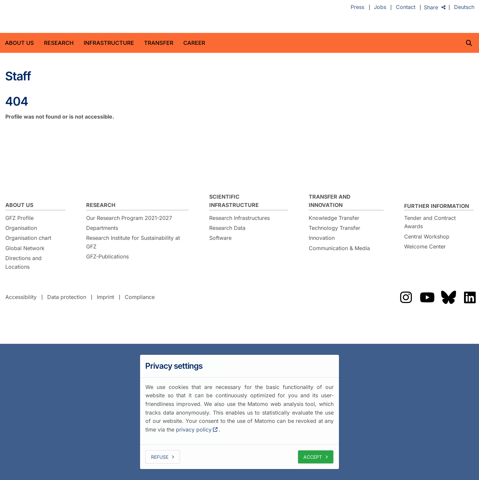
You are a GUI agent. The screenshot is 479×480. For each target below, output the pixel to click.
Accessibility (21, 297)
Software (220, 238)
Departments (102, 228)
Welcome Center (425, 246)
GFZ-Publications (107, 256)
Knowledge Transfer (334, 218)
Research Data (227, 228)
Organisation (21, 228)
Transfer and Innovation (330, 201)
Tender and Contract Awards (430, 222)
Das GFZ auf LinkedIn (469, 297)
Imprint (105, 297)
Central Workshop (426, 236)
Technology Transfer (334, 228)
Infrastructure (108, 43)
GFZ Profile (19, 218)
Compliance (140, 297)
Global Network (25, 248)
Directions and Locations (23, 262)
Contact (405, 7)
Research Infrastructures (239, 218)
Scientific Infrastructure (234, 201)
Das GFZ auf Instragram (406, 297)
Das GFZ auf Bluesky (448, 297)
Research (59, 43)
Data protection (66, 297)
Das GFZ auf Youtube (427, 297)
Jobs (380, 7)
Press (357, 7)
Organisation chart (28, 238)
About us (19, 43)
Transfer (158, 43)
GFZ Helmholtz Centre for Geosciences (58, 16)
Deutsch (464, 7)
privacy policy (194, 429)
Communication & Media (339, 248)
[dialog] (239, 411)
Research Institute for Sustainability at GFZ (133, 242)
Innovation (322, 238)
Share (431, 7)
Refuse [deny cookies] (159, 457)
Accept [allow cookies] (312, 457)
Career (194, 43)
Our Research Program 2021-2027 (129, 218)
